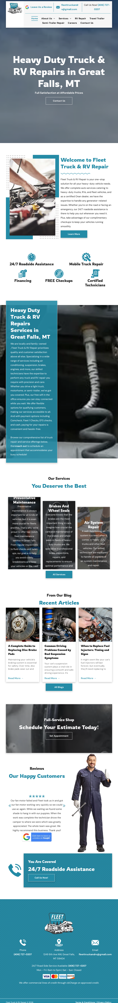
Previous (9, 807)
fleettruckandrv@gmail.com (95, 954)
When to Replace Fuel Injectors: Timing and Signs (95, 649)
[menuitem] (35, 18)
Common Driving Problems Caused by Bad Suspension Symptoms (58, 651)
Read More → (16, 678)
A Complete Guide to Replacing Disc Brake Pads (22, 649)
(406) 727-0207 (23, 954)
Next (64, 807)
